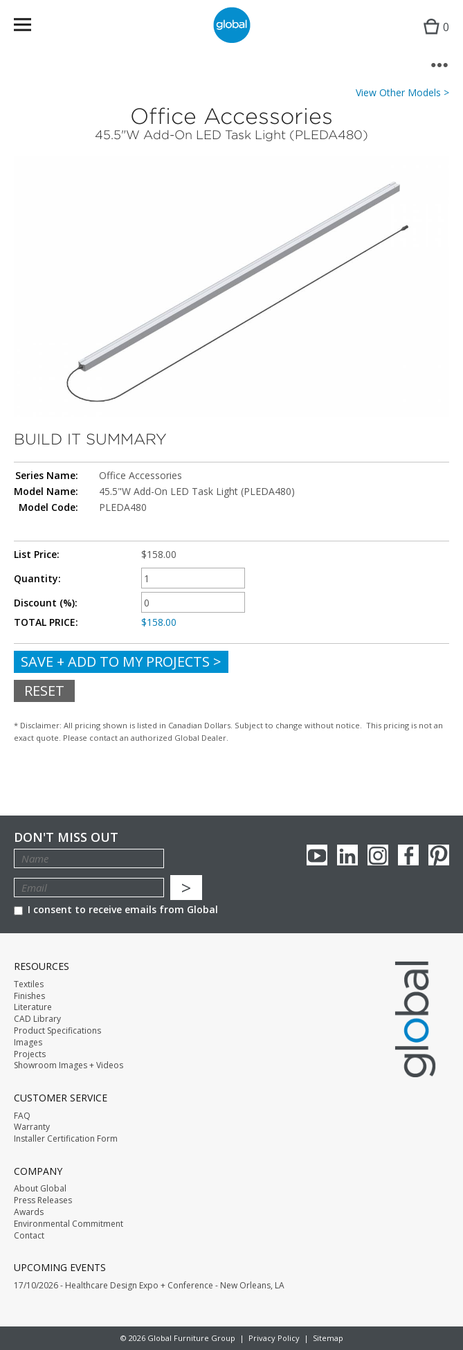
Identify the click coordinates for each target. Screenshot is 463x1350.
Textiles (29, 984)
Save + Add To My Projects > (121, 661)
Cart (433, 38)
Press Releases (43, 1200)
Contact (29, 1235)
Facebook (408, 855)
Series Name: (46, 475)
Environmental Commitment (68, 1224)
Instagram (377, 855)
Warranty (32, 1127)
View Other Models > (402, 93)
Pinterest (438, 855)
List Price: (37, 554)
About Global (40, 1188)
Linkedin (347, 855)
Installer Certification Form (66, 1138)
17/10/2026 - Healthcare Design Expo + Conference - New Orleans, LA (149, 1285)
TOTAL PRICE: (46, 622)
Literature (33, 1007)
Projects (30, 1054)
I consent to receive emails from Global (116, 909)
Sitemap (328, 1338)
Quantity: (37, 579)
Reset (44, 690)
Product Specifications (57, 1030)
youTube (317, 855)
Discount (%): (46, 603)
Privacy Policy (274, 1338)
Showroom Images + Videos (68, 1065)
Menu (31, 27)
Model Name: (46, 491)
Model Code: (48, 507)
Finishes (29, 996)
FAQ (22, 1116)
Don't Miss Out (66, 837)
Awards (29, 1212)
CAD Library (37, 1019)
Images (28, 1042)
